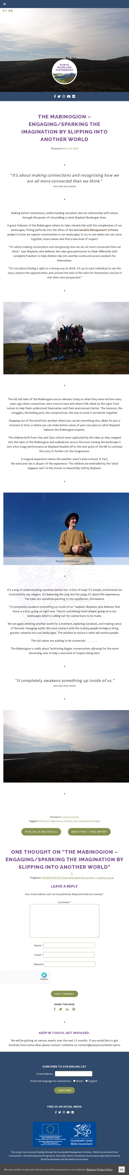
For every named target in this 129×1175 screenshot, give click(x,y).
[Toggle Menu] (4, 4)
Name (38, 945)
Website (38, 964)
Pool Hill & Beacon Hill (41, 831)
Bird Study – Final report (89, 831)
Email (38, 954)
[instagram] (63, 96)
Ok (121, 1169)
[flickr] (73, 96)
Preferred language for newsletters (50, 1081)
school (68, 821)
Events (75, 817)
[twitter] (59, 96)
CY (5, 10)
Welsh (79, 1081)
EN (11, 10)
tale (75, 821)
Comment (64, 902)
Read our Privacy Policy (99, 1169)
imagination (55, 821)
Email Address (45, 1073)
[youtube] (69, 96)
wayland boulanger (89, 821)
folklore (42, 821)
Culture (65, 817)
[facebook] (55, 96)
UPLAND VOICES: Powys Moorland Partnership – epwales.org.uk (78, 877)
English (93, 1081)
